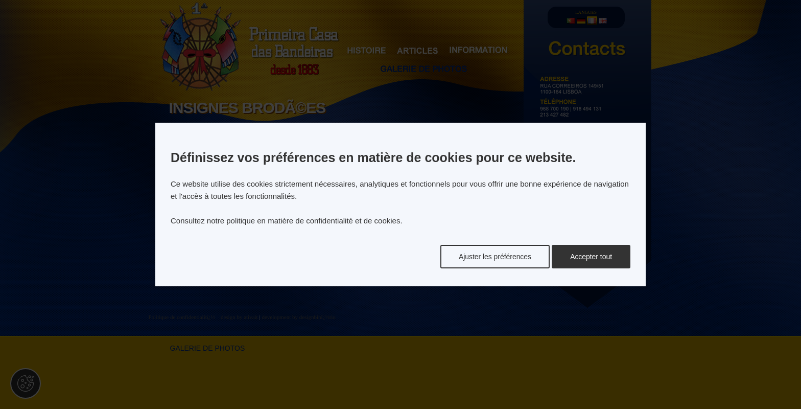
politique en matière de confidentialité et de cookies (313, 220)
